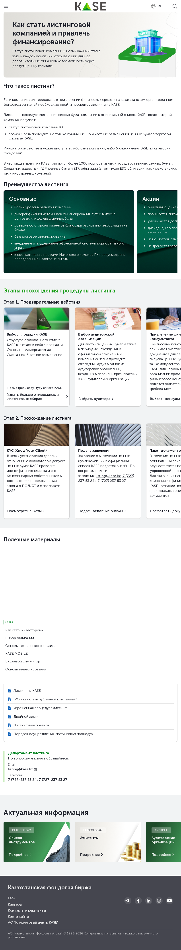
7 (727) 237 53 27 (111, 481)
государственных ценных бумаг (145, 163)
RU (156, 6)
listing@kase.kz (108, 476)
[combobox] (156, 6)
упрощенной (160, 471)
